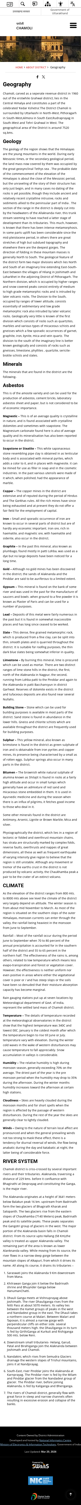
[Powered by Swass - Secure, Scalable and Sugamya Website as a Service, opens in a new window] (41, 1465)
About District (36, 67)
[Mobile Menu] (73, 25)
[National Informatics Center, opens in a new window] (40, 1481)
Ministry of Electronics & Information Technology (28, 1444)
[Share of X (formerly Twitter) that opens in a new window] (43, 76)
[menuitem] (9, 4)
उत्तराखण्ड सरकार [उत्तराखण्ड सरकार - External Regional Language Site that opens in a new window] (21, 11)
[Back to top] (71, 1495)
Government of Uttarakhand (59, 11)
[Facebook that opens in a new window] (37, 76)
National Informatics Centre (55, 1440)
